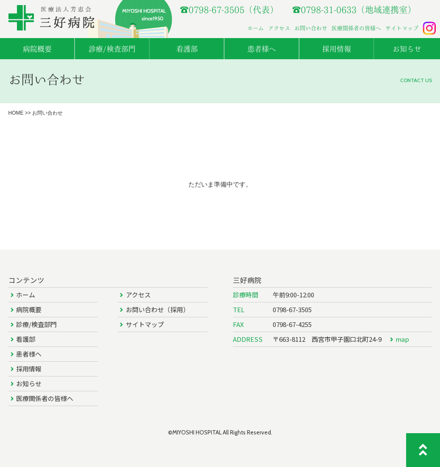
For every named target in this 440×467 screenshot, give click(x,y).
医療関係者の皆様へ (356, 28)
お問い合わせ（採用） (157, 309)
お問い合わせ (310, 28)
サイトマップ (401, 28)
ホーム (255, 28)
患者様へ (29, 353)
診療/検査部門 (36, 324)
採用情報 (29, 368)
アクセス (279, 28)
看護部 (25, 339)
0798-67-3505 (292, 309)
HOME (16, 113)
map (402, 339)
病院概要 (29, 309)
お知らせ (29, 383)
